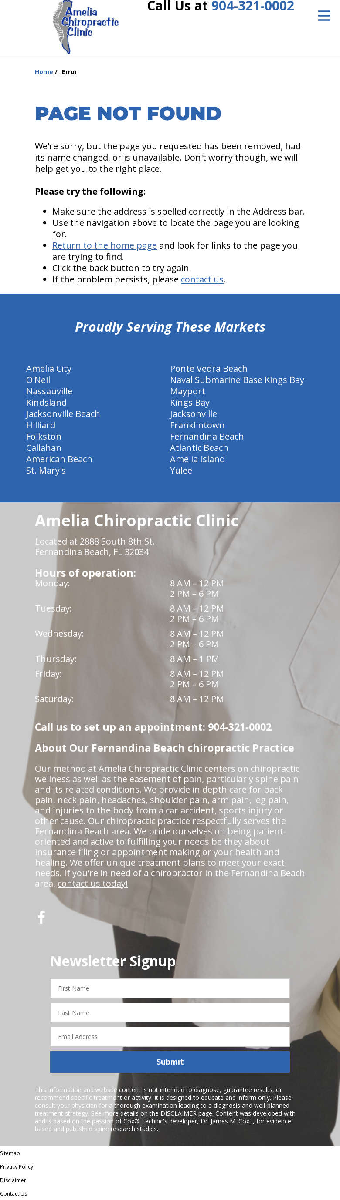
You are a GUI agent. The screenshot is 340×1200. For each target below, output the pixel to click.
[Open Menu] (324, 16)
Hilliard (40, 425)
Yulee (181, 470)
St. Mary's (46, 470)
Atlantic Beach (199, 448)
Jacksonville (193, 414)
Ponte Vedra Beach (209, 368)
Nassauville (49, 391)
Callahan (43, 448)
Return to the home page (104, 245)
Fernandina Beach (207, 436)
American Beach (59, 459)
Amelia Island (197, 459)
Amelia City (48, 368)
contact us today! (93, 883)
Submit (170, 1061)
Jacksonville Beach (63, 414)
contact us (202, 279)
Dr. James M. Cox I (227, 1121)
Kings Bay (190, 402)
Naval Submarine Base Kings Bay (237, 380)
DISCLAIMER (178, 1113)
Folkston (43, 436)
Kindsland (46, 402)
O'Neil (38, 380)
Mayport (187, 391)
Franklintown (197, 425)
